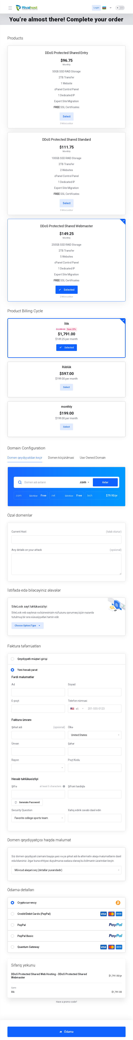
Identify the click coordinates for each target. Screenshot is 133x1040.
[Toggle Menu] (10, 8)
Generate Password (27, 802)
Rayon (15, 759)
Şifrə (14, 786)
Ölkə (70, 727)
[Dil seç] (107, 7)
